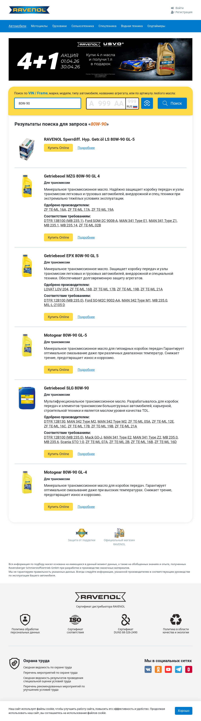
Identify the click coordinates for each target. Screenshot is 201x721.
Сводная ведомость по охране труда (47, 667)
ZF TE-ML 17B (104, 289)
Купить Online (58, 148)
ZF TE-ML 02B (90, 225)
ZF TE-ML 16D (165, 442)
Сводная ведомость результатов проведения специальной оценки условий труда (53, 679)
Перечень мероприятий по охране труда (50, 672)
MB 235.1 (51, 225)
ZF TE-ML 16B (81, 289)
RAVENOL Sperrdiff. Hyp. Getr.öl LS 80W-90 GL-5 (89, 139)
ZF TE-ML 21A (152, 289)
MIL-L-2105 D (54, 305)
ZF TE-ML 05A (139, 421)
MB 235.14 (68, 225)
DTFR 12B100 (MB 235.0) (63, 300)
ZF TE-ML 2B (119, 442)
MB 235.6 (51, 442)
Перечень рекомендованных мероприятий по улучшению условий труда (54, 688)
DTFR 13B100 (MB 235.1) (63, 221)
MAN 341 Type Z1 (163, 221)
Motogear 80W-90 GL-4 (65, 472)
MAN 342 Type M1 (136, 300)
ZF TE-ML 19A (102, 209)
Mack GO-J (93, 437)
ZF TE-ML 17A (79, 209)
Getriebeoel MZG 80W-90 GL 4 (72, 176)
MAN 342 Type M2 (81, 421)
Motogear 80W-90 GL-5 (65, 335)
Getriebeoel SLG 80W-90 (66, 388)
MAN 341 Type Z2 (147, 437)
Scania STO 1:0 (72, 442)
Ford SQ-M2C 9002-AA (102, 300)
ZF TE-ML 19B (128, 289)
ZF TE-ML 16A (55, 209)
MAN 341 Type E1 (133, 221)
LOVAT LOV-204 (56, 289)
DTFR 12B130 (54, 421)
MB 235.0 (159, 300)
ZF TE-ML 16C (55, 426)
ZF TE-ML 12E (163, 421)
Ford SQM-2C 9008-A (101, 221)
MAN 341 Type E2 (118, 437)
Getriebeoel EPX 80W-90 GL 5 (71, 255)
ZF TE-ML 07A (97, 442)
